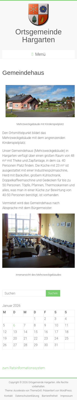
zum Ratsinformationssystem (23, 368)
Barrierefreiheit (50, 395)
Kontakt (8, 395)
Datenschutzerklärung (27, 395)
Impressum (66, 395)
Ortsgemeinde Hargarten (38, 36)
